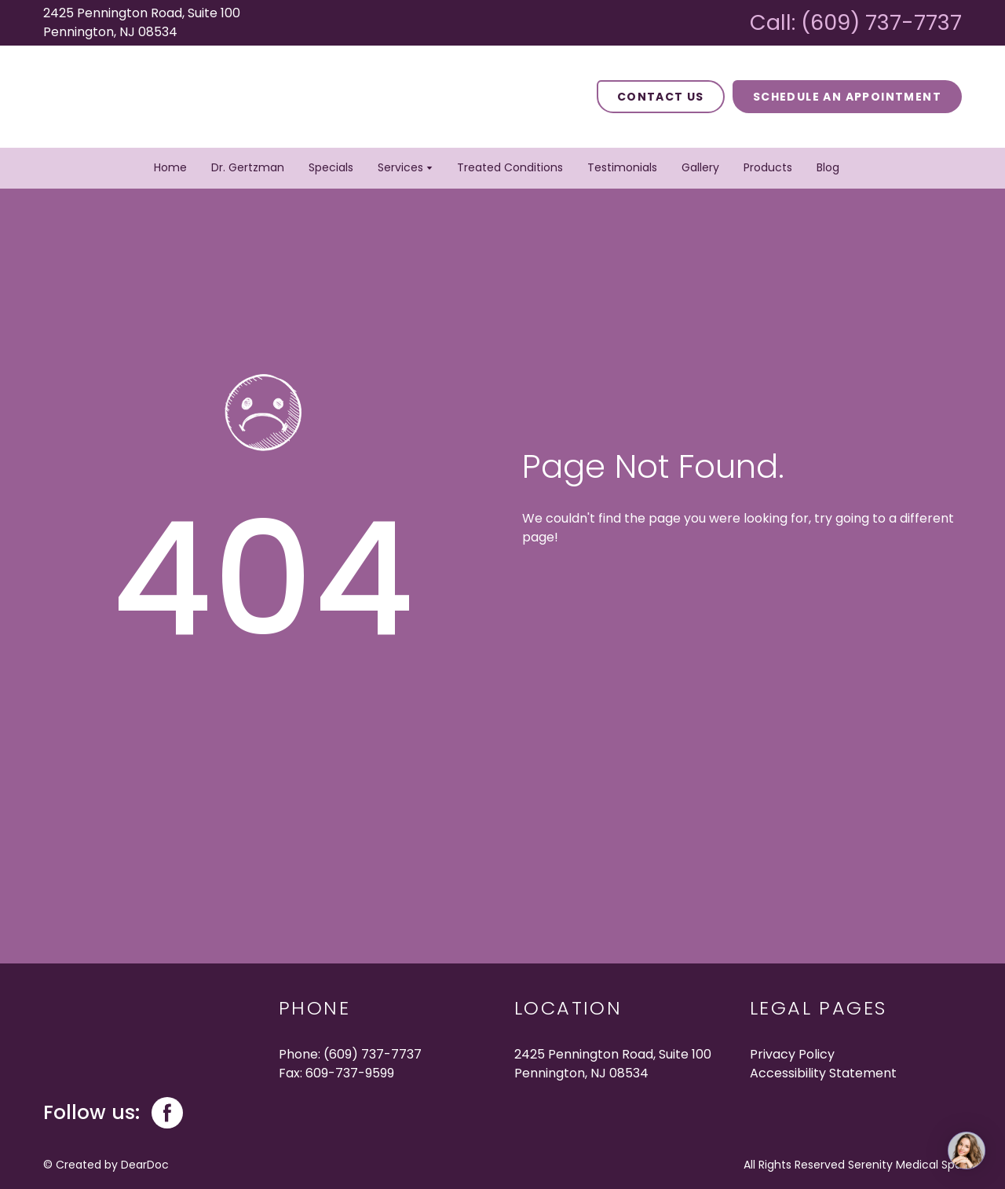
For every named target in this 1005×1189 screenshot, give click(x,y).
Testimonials (622, 167)
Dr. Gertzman (247, 167)
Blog (828, 167)
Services (400, 167)
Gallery (700, 167)
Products (768, 167)
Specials (331, 167)
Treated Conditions (510, 167)
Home (170, 167)
